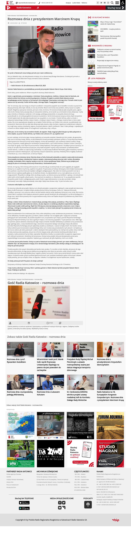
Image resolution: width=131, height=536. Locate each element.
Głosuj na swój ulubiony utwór (97, 82)
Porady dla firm (11, 487)
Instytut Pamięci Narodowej (15, 479)
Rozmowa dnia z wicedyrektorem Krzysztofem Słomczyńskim (109, 362)
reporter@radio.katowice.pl (26, 3)
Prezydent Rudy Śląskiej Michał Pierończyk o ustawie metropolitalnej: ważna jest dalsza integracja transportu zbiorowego (80, 364)
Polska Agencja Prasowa (14, 474)
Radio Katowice (12, 15)
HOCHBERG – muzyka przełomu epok (110, 30)
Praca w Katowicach (13, 485)
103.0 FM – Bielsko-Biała (81, 487)
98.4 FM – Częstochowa (81, 479)
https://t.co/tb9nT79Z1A (17, 82)
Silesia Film (10, 482)
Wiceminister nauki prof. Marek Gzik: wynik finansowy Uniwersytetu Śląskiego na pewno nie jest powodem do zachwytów (50, 364)
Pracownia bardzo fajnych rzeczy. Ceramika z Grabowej (53, 482)
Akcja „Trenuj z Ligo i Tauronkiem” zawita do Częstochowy (111, 23)
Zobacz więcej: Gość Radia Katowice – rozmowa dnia (24, 405)
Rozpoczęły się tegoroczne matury (107, 60)
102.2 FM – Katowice (80, 485)
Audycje (68, 3)
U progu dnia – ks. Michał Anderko (47, 485)
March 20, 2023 (40, 86)
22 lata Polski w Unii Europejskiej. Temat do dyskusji (52, 479)
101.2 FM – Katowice (80, 482)
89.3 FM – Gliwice (79, 474)
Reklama (84, 3)
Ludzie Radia (76, 3)
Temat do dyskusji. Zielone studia (47, 477)
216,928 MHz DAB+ (80, 490)
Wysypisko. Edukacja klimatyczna (47, 474)
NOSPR (9, 477)
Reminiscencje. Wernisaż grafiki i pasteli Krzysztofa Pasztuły (110, 37)
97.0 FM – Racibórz (80, 477)
